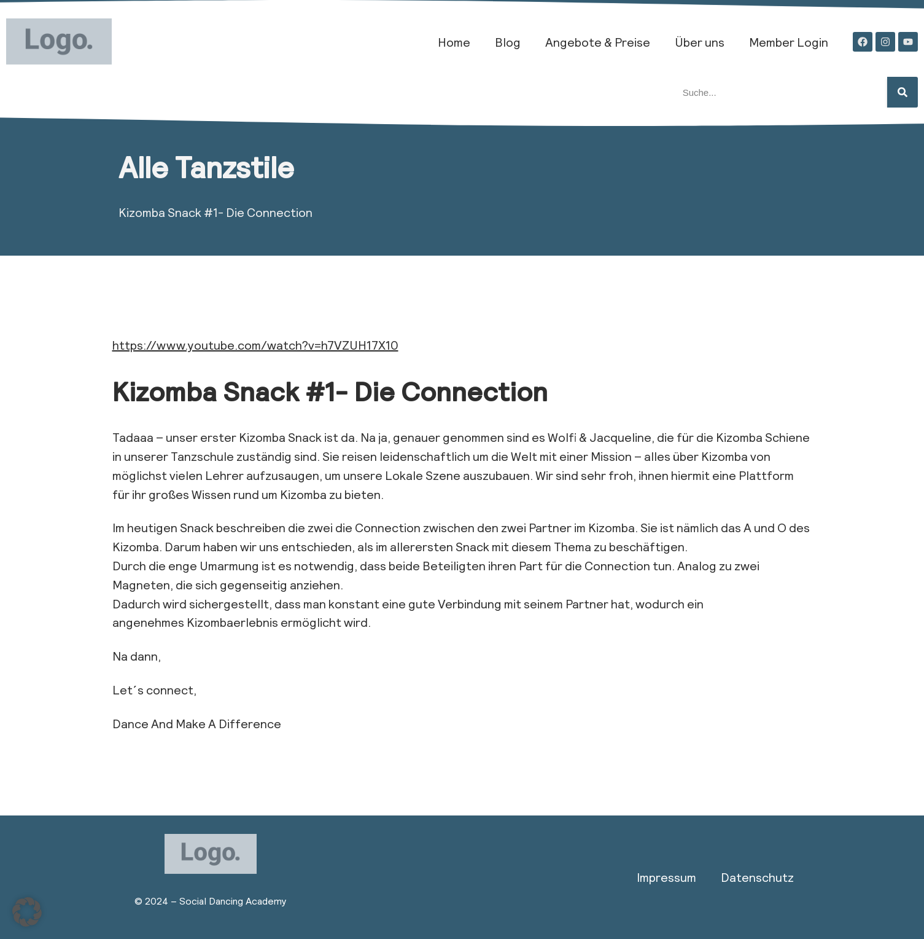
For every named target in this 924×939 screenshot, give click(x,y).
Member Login (788, 41)
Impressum (666, 877)
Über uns (699, 41)
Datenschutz (757, 877)
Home (454, 41)
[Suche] (902, 92)
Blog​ (508, 41)
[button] (27, 912)
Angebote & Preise (597, 41)
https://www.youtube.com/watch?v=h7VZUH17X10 (255, 344)
